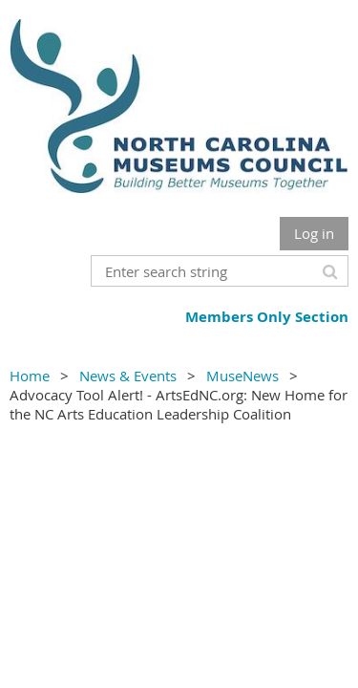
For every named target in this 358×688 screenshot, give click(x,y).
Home (30, 375)
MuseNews (242, 375)
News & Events (128, 375)
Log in (314, 233)
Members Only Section (266, 317)
